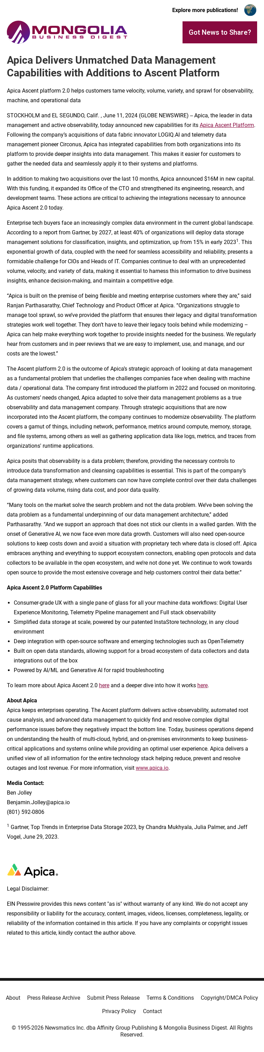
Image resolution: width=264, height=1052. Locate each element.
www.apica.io (152, 768)
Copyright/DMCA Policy (229, 998)
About (13, 998)
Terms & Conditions (170, 998)
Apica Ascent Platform (227, 125)
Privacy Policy (119, 1011)
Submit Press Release (113, 998)
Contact (152, 1011)
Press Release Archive (53, 998)
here (104, 685)
